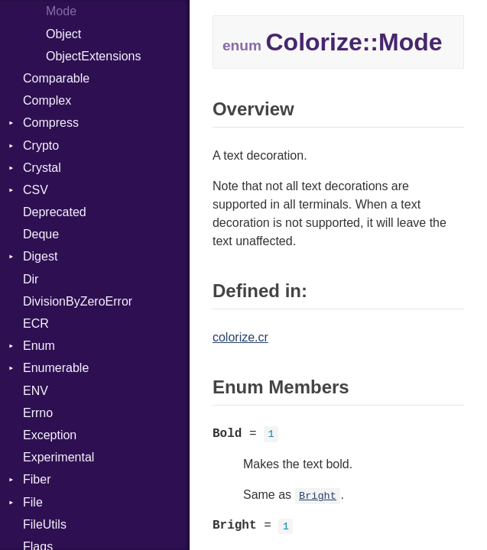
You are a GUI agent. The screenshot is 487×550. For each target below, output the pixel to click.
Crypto (41, 145)
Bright (317, 496)
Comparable (56, 78)
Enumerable (56, 367)
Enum (39, 345)
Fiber (36, 479)
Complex (47, 100)
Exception (49, 435)
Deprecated (54, 211)
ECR (36, 323)
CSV (35, 189)
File (33, 502)
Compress (51, 122)
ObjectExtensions (93, 56)
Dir (30, 279)
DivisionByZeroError (77, 301)
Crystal (42, 167)
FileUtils (45, 524)
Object (63, 34)
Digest (40, 256)
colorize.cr (240, 337)
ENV (35, 390)
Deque (41, 234)
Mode (61, 11)
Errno (38, 412)
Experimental (58, 457)
